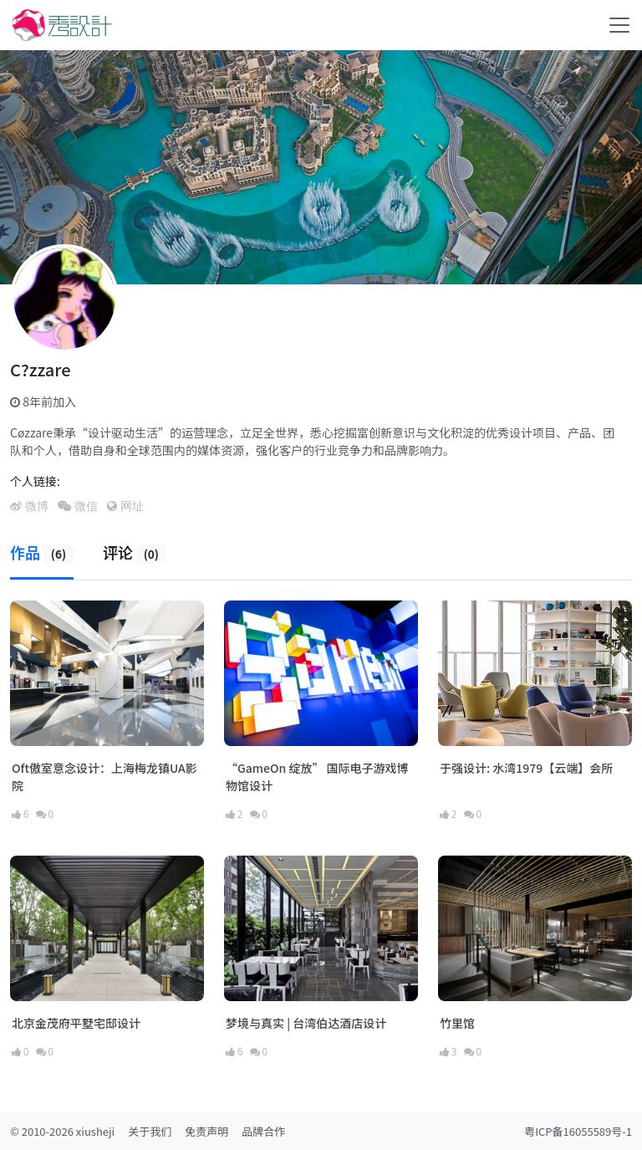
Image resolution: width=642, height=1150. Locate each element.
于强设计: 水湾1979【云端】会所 (526, 767)
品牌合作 (263, 1131)
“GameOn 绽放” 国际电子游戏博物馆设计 (317, 776)
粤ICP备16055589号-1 (578, 1131)
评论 (134, 552)
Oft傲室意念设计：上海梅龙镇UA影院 (104, 776)
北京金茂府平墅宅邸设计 (76, 1023)
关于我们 (149, 1131)
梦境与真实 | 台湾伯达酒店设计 (306, 1023)
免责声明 (206, 1131)
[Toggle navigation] (619, 25)
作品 (42, 552)
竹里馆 (457, 1023)
